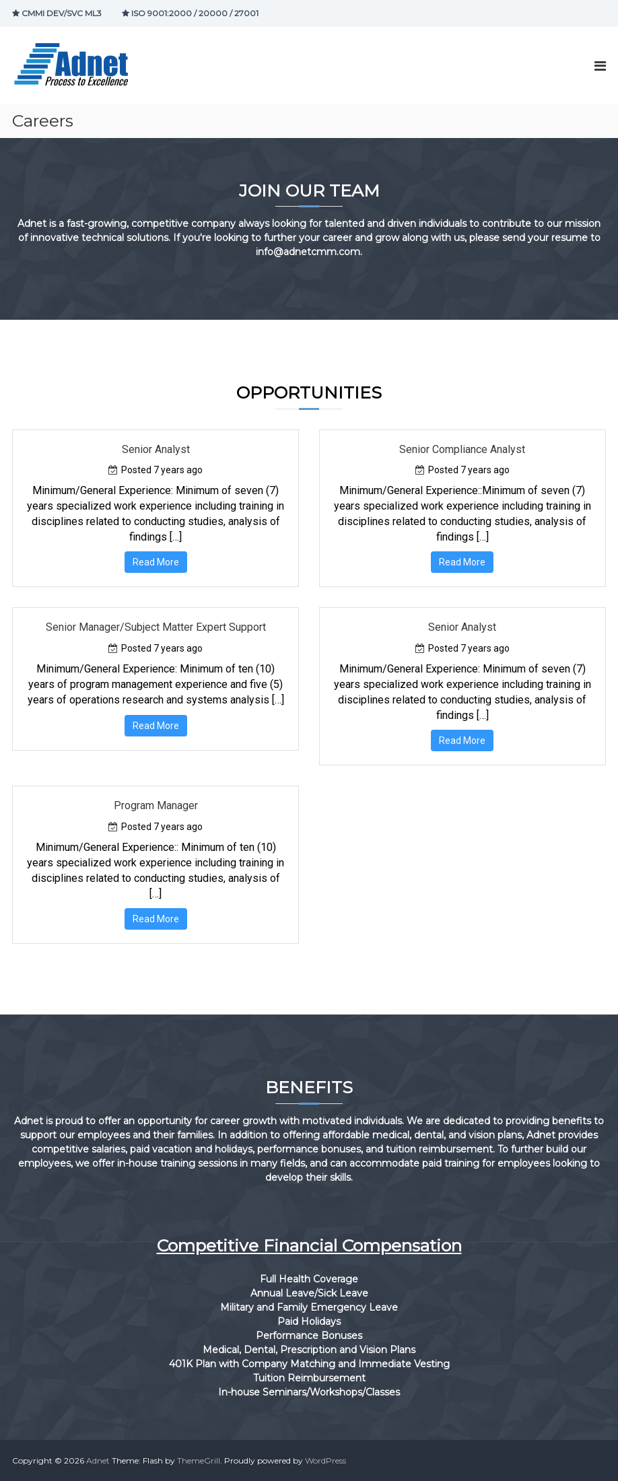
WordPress (325, 1460)
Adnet (98, 1460)
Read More (156, 562)
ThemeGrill (198, 1460)
